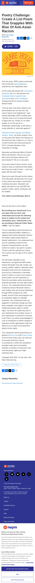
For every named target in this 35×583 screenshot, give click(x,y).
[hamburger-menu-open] (2, 3)
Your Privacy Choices (17, 580)
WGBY (5, 488)
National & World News (11, 364)
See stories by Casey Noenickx (12, 383)
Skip (17, 574)
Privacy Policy (27, 335)
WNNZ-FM (24, 488)
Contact (6, 501)
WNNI (29, 488)
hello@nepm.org (12, 493)
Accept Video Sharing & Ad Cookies (17, 569)
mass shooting (20, 98)
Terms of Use (13, 335)
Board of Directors (9, 517)
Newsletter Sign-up (9, 505)
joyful (25, 84)
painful (16, 84)
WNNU (18, 488)
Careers (6, 509)
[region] (17, 553)
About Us (6, 497)
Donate (29, 3)
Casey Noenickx (8, 36)
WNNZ (14, 488)
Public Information (9, 521)
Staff (5, 513)
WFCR (9, 488)
